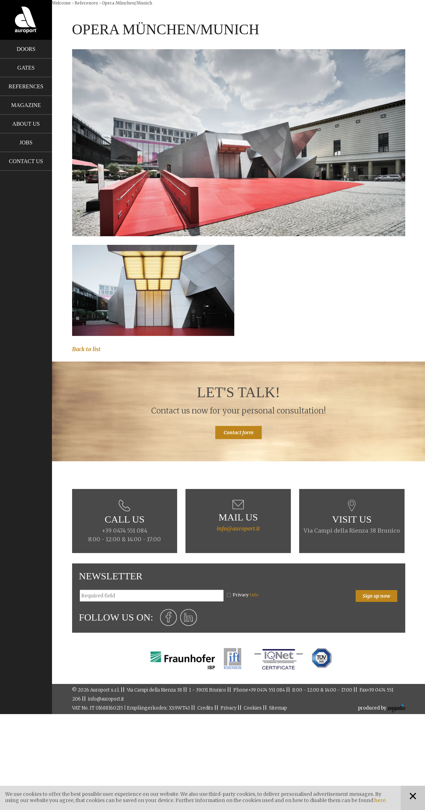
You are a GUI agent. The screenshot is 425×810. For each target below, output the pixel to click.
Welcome (61, 3)
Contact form (238, 432)
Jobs (25, 142)
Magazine (26, 105)
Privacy (246, 594)
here (379, 800)
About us (26, 124)
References (26, 86)
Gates (26, 68)
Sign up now (376, 596)
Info (254, 594)
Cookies (253, 708)
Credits (205, 708)
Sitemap (278, 708)
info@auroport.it (238, 528)
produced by (381, 708)
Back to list (86, 349)
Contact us (26, 161)
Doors (26, 49)
